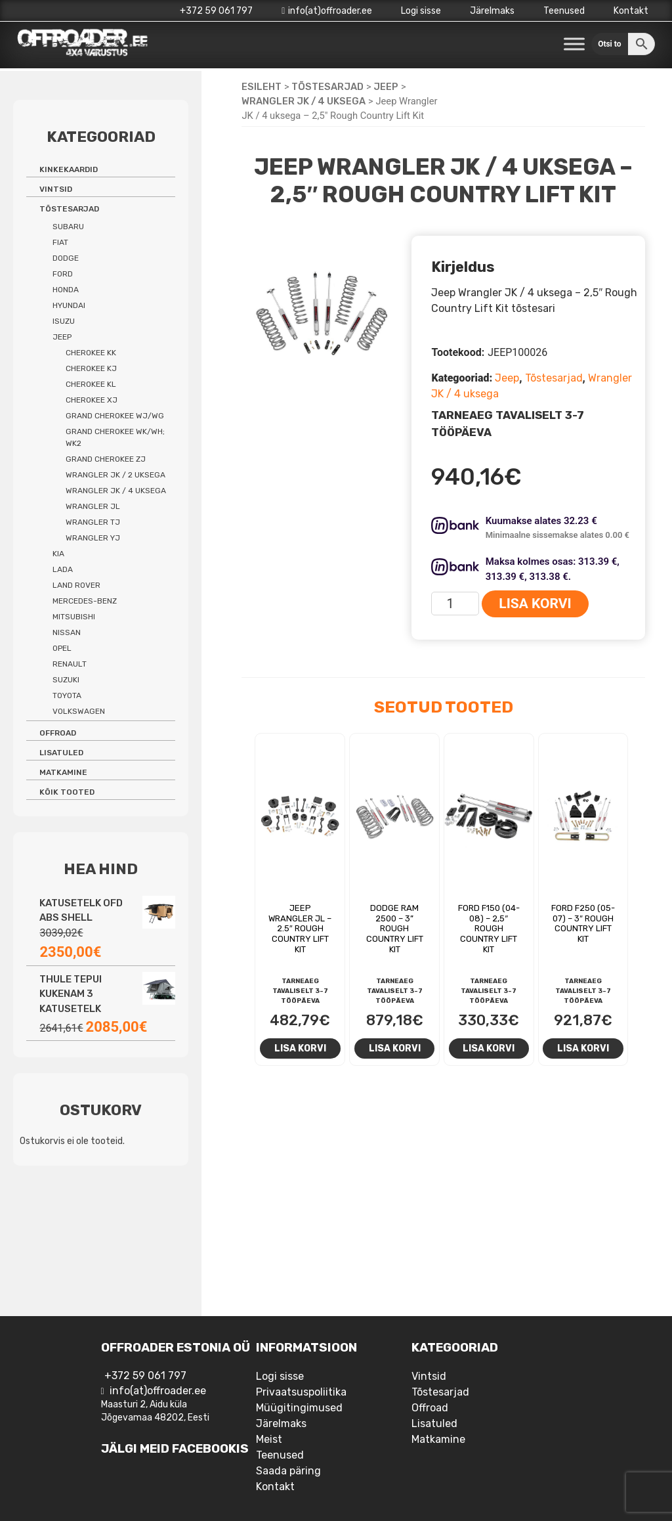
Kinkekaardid (68, 169)
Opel (62, 648)
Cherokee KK (91, 352)
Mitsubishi (73, 616)
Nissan (66, 632)
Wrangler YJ (93, 537)
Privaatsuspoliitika (301, 1392)
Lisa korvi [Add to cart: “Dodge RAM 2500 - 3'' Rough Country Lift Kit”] (395, 1048)
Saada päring (288, 1471)
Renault (69, 664)
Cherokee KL (91, 384)
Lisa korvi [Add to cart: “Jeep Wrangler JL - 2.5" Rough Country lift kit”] (300, 1048)
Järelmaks (492, 10)
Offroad (57, 733)
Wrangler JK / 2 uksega (115, 474)
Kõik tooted (66, 792)
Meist (269, 1439)
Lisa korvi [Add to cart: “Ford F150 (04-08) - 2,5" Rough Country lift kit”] (488, 1048)
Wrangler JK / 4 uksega (304, 101)
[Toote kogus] (455, 603)
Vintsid (55, 189)
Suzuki (65, 679)
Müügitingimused (299, 1407)
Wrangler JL (93, 506)
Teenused (564, 10)
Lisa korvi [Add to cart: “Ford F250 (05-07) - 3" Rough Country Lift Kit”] (583, 1048)
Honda (65, 289)
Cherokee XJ (91, 400)
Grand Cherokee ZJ (106, 459)
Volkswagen (78, 711)
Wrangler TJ (93, 522)
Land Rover (76, 585)
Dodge (65, 258)
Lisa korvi (535, 603)
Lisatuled (61, 752)
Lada (62, 569)
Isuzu (63, 321)
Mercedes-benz (84, 601)
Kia (58, 553)
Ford (62, 273)
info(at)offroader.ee (327, 10)
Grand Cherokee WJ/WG (115, 415)
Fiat (60, 242)
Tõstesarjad (327, 87)
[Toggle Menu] (574, 44)
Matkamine (63, 772)
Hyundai (68, 305)
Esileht (262, 87)
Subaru (68, 226)
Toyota (66, 695)
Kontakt (631, 10)
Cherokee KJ (91, 368)
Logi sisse (421, 10)
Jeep (385, 87)
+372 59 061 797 (216, 10)
